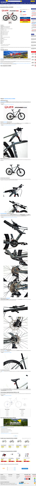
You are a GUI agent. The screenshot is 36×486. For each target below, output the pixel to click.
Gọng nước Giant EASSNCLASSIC (18, 458)
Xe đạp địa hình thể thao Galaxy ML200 (26, 445)
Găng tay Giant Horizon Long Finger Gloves (4, 458)
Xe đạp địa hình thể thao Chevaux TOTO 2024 (3, 445)
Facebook (34, 481)
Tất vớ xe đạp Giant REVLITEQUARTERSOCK (11, 458)
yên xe (3, 371)
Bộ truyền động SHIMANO (3, 213)
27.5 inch (6, 350)
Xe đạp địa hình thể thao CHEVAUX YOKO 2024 (19, 445)
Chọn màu (21, 10)
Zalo (34, 480)
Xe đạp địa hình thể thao (3, 101)
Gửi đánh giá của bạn (25, 468)
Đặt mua (3, 461)
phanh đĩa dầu (8, 298)
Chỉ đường (16, 483)
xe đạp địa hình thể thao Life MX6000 (9, 98)
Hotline (34, 478)
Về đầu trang (34, 483)
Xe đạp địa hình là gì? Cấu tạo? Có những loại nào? (9, 104)
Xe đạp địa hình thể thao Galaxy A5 (11, 445)
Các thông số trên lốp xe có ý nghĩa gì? (7, 352)
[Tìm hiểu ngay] (33, 11)
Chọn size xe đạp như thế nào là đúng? (7, 395)
